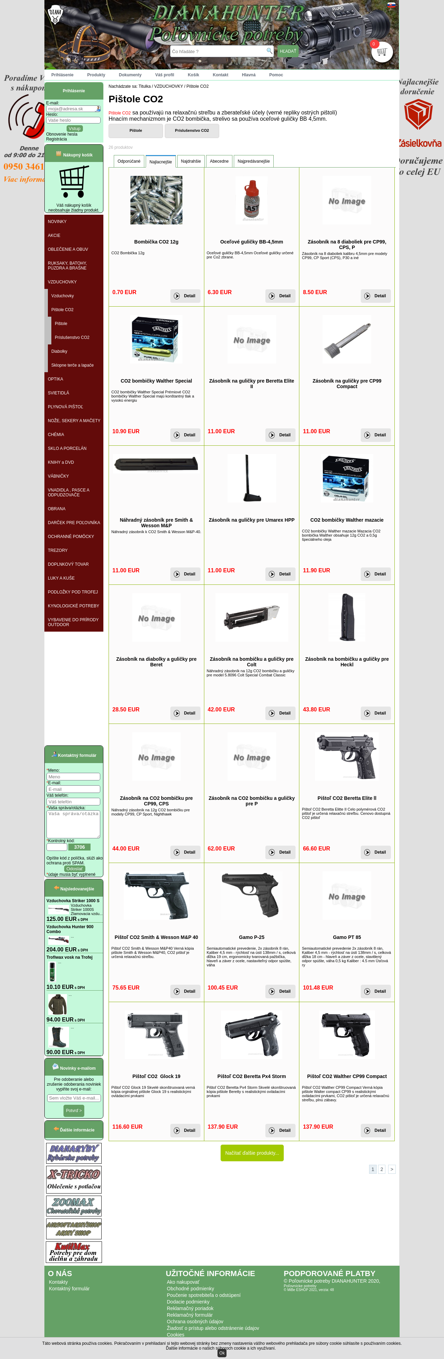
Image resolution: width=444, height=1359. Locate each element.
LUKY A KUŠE (61, 578)
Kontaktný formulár (69, 1294)
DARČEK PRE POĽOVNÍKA (74, 522)
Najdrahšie (191, 161)
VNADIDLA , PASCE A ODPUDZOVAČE (68, 492)
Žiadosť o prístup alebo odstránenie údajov (213, 1333)
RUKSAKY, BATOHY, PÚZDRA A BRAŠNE (67, 266)
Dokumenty (130, 74)
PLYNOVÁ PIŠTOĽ (65, 406)
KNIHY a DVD (61, 462)
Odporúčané (129, 161)
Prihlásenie (62, 74)
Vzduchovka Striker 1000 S (73, 906)
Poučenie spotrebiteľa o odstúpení (204, 1300)
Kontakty (58, 1287)
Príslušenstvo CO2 (72, 337)
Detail (189, 295)
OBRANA (57, 508)
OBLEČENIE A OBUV (68, 249)
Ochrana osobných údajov (195, 1327)
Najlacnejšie (161, 162)
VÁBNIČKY (58, 476)
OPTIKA (55, 379)
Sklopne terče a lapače (72, 365)
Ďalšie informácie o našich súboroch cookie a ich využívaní (220, 1348)
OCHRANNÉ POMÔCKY (71, 536)
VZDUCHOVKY (62, 282)
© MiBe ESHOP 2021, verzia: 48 (309, 1295)
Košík (193, 74)
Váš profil (164, 74)
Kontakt (220, 74)
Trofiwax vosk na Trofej (69, 962)
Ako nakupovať (183, 1287)
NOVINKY (57, 221)
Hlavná (249, 74)
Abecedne (219, 161)
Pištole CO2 (62, 309)
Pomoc (276, 74)
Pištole (61, 323)
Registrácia (56, 139)
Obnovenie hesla (61, 134)
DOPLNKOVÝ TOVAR (68, 564)
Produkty (96, 74)
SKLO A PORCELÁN (67, 448)
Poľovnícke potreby (300, 1291)
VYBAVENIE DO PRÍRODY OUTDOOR (73, 622)
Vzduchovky (62, 295)
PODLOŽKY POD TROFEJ (73, 592)
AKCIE (54, 235)
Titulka (145, 86)
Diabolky (59, 351)
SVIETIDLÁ (58, 393)
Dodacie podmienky (188, 1307)
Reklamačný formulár (190, 1320)
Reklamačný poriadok (190, 1313)
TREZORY (58, 550)
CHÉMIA (56, 434)
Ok (221, 1353)
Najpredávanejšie (254, 161)
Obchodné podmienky (190, 1294)
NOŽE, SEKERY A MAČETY (74, 420)
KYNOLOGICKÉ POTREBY (73, 606)
